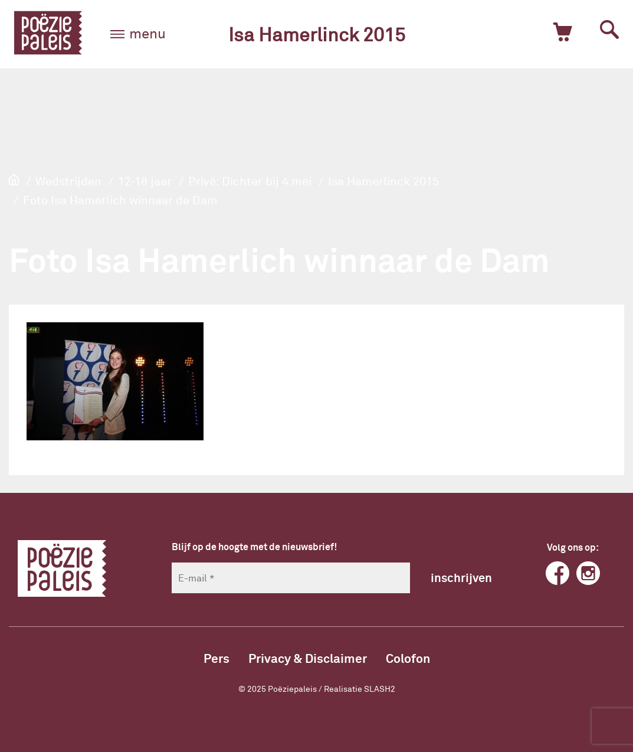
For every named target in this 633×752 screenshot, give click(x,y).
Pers (216, 657)
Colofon (408, 657)
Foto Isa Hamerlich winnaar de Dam (120, 199)
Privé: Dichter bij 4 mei (249, 181)
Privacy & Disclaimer (307, 657)
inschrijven (461, 577)
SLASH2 (379, 689)
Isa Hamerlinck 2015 (316, 34)
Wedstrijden (68, 181)
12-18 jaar (145, 181)
